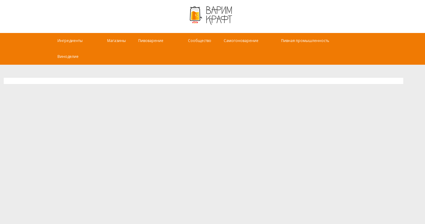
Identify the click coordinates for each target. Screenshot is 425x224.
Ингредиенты (71, 45)
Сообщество (204, 45)
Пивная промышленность (315, 45)
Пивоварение (155, 45)
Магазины (117, 45)
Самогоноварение (249, 45)
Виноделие (69, 61)
